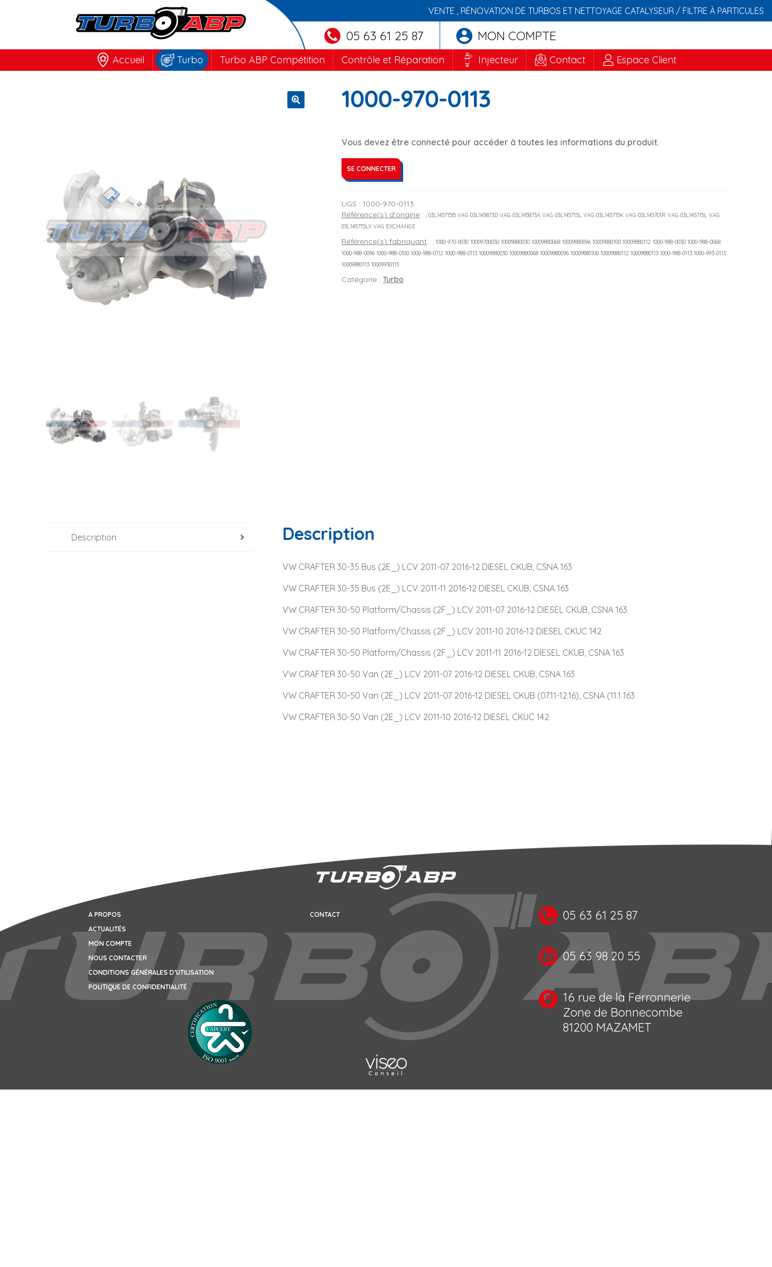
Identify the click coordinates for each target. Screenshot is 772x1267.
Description (93, 538)
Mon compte (506, 35)
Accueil (128, 60)
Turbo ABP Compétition (272, 60)
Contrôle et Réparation (393, 60)
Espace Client (647, 60)
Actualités (107, 930)
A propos (104, 916)
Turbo (190, 60)
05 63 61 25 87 (374, 35)
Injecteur (498, 60)
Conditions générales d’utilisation (151, 973)
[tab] (149, 538)
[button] (296, 99)
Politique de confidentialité (137, 988)
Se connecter (371, 169)
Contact (567, 60)
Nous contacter (117, 959)
